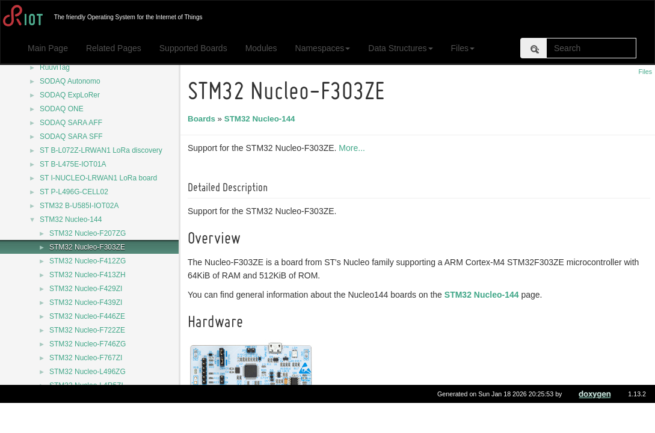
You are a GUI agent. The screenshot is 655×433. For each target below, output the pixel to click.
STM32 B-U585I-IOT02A (79, 205)
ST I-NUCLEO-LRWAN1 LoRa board (98, 178)
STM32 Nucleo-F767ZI (85, 358)
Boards (203, 118)
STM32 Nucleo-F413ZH (87, 275)
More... (353, 148)
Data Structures (400, 48)
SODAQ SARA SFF (71, 136)
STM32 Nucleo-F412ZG (87, 261)
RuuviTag (55, 67)
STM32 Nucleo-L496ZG (87, 371)
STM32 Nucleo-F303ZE (87, 247)
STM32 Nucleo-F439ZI (85, 302)
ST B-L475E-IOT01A (73, 164)
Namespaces (323, 48)
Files (463, 48)
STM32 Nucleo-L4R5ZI (86, 385)
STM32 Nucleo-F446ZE (87, 316)
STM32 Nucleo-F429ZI (85, 288)
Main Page (48, 48)
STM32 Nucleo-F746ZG (87, 344)
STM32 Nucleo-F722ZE (87, 330)
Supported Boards (193, 48)
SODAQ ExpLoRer (70, 95)
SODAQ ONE (62, 109)
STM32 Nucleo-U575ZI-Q (90, 413)
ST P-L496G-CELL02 (74, 192)
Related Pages (113, 48)
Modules (261, 48)
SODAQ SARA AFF (71, 122)
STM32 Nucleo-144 (71, 219)
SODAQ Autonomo (70, 81)
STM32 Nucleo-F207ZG (87, 233)
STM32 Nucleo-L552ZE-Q (91, 399)
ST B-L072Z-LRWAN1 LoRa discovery (101, 150)
